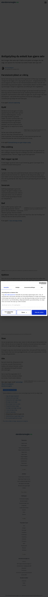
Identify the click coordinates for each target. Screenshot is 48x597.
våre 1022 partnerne (10, 294)
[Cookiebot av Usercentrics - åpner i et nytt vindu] (40, 283)
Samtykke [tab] (6, 287)
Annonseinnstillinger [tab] (29, 287)
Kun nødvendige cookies (9, 312)
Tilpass (24, 312)
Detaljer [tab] (18, 287)
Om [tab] (42, 287)
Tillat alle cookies (39, 312)
